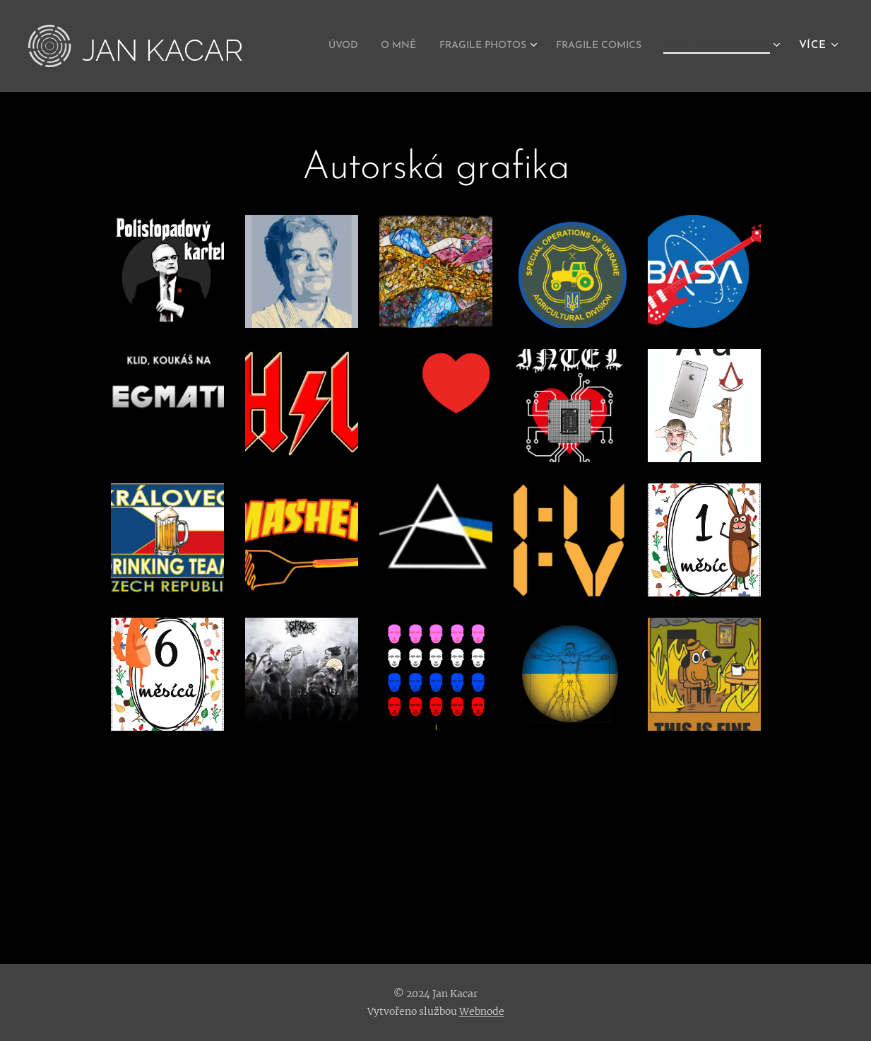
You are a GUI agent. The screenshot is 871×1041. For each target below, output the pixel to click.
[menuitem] (444, 46)
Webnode (481, 1011)
